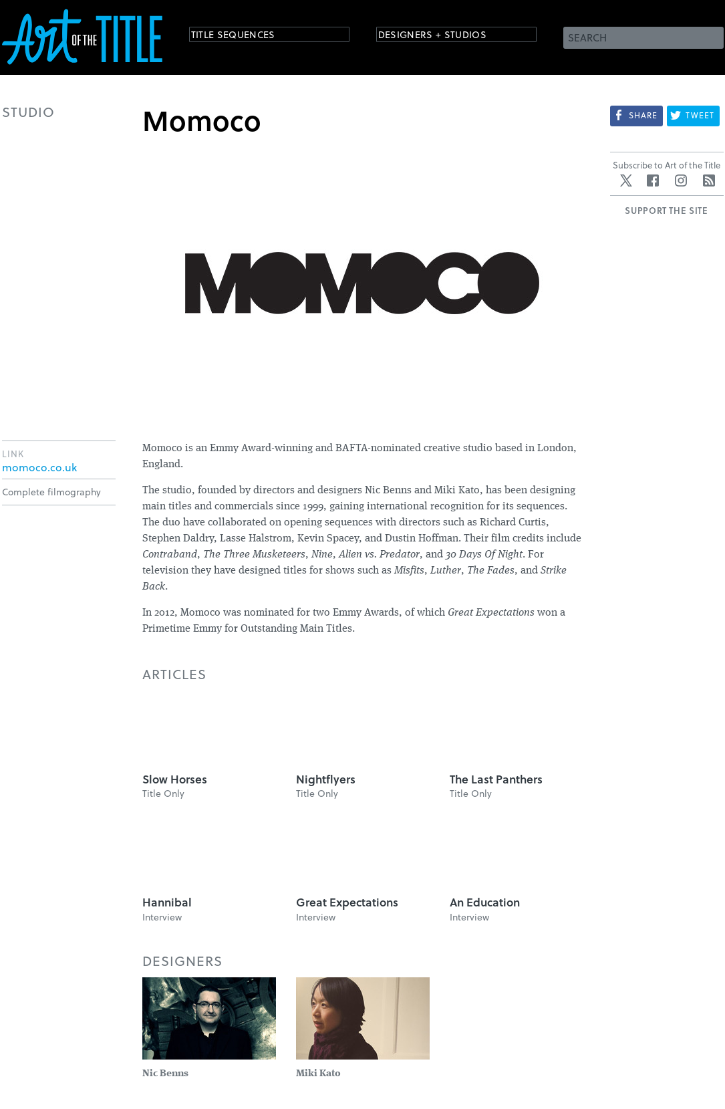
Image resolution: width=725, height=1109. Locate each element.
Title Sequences (245, 36)
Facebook (653, 180)
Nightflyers (325, 779)
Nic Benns (165, 1074)
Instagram (681, 180)
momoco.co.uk (39, 467)
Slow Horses (174, 779)
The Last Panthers (496, 779)
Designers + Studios (447, 36)
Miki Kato (318, 1074)
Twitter (626, 180)
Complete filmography (51, 492)
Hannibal (167, 902)
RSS (709, 180)
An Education (485, 902)
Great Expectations (347, 902)
